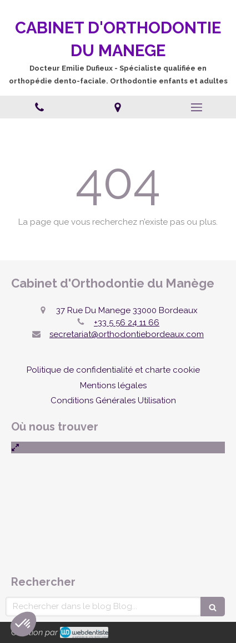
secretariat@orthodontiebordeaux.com (126, 334)
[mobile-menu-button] (196, 107)
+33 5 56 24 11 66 (126, 323)
